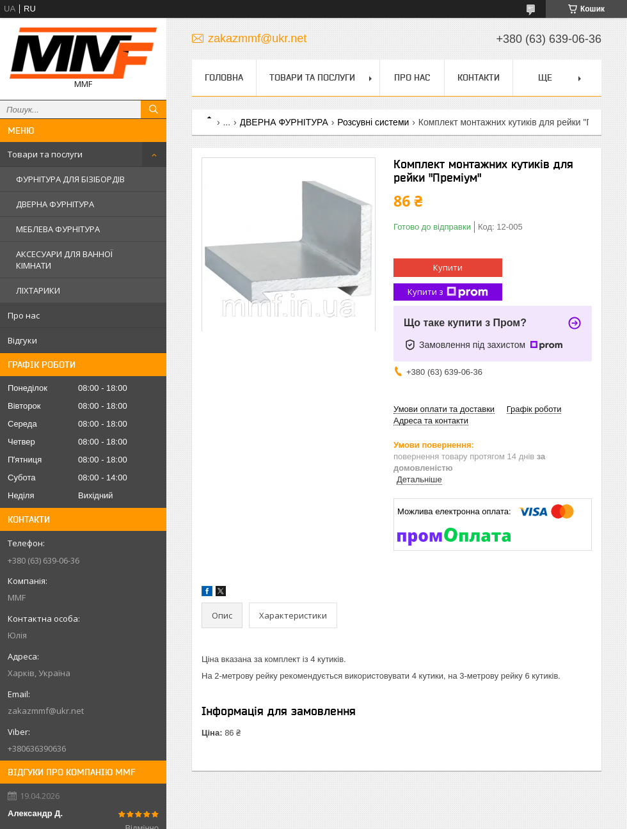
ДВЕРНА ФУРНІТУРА (55, 204)
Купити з (448, 292)
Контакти (478, 77)
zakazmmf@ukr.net (46, 710)
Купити (448, 267)
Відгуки (22, 340)
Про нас (24, 315)
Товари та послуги (45, 154)
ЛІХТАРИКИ (38, 290)
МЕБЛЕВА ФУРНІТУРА (58, 229)
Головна (224, 77)
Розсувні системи (373, 122)
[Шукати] (153, 109)
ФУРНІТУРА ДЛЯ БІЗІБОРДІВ (70, 179)
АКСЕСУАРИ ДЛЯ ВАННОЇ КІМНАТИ (64, 259)
